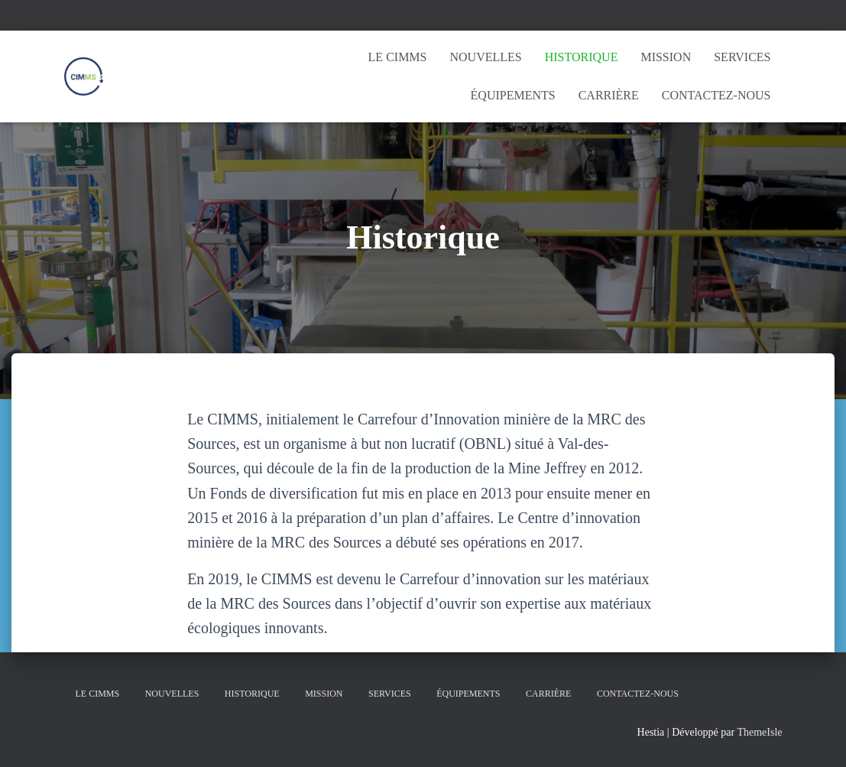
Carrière (609, 95)
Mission (665, 56)
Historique (581, 56)
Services (742, 56)
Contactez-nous (716, 95)
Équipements (513, 95)
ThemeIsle (759, 732)
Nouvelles (485, 56)
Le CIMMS (397, 56)
